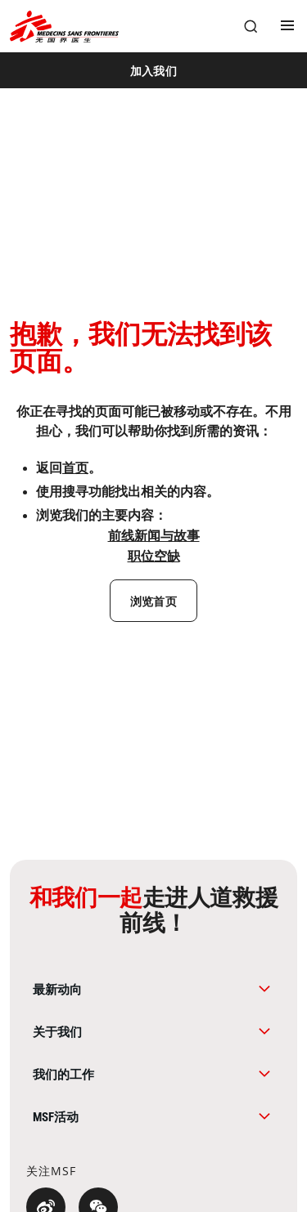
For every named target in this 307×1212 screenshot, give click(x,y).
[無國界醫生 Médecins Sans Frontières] (64, 26)
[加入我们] (153, 70)
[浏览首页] (153, 600)
